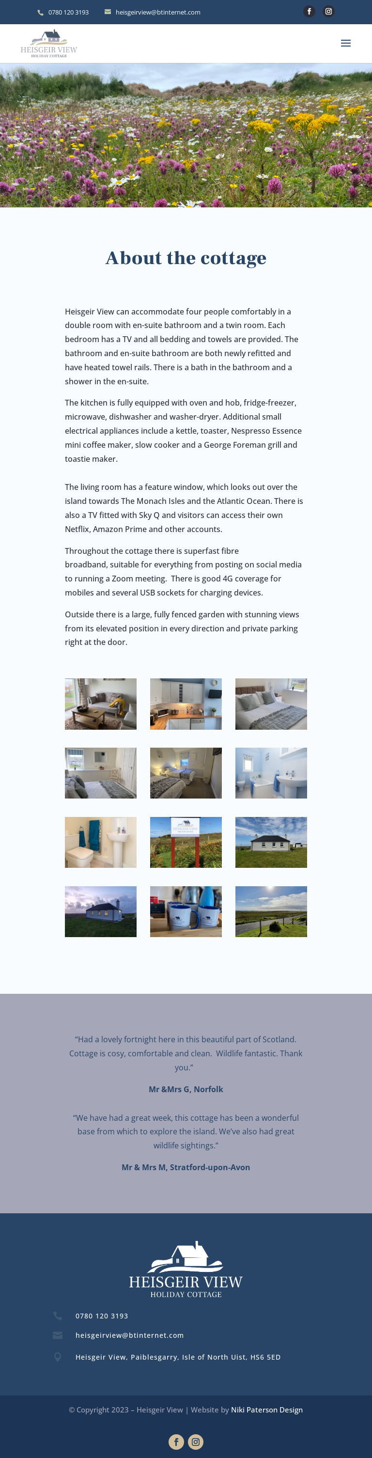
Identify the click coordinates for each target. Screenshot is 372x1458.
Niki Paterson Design (267, 1409)
